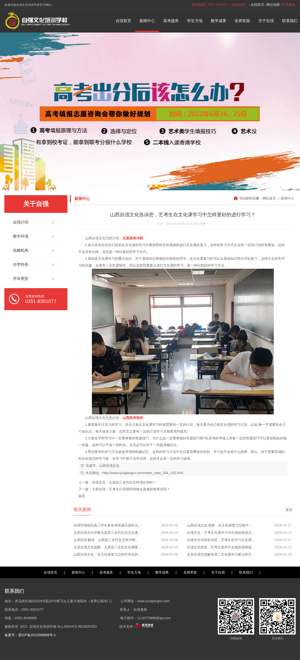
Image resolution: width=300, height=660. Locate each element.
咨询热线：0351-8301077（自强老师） (220, 5)
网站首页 (269, 198)
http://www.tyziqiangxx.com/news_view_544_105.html (143, 473)
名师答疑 (190, 572)
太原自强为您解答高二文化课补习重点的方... (220, 554)
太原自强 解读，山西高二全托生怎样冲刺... (105, 540)
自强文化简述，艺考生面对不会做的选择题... (220, 547)
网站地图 (273, 5)
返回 (81, 496)
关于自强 (218, 572)
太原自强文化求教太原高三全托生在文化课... (107, 533)
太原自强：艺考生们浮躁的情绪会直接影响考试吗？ (131, 489)
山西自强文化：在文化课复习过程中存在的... (107, 554)
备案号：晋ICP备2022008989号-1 (30, 635)
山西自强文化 (109, 466)
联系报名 (289, 5)
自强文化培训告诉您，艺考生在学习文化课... (220, 540)
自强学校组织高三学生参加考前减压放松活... (107, 525)
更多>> (291, 510)
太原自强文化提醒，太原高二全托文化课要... (107, 547)
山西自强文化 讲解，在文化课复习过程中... (219, 525)
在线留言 (257, 5)
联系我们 (246, 572)
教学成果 (162, 572)
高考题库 (106, 572)
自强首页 (50, 572)
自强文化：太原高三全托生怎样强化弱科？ (124, 482)
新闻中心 (287, 198)
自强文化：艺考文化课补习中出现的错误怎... (220, 533)
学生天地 (134, 572)
